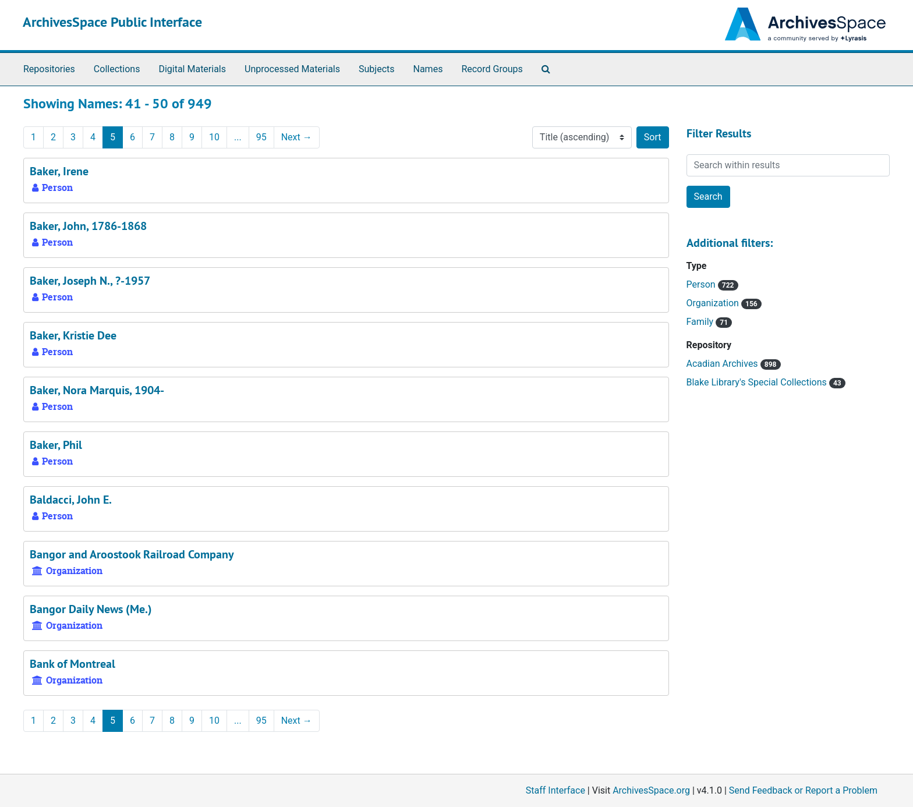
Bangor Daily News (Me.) (91, 609)
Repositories (49, 69)
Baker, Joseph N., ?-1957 (90, 280)
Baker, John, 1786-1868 (88, 225)
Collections (117, 69)
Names (428, 69)
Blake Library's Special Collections (757, 382)
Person (702, 284)
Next (296, 137)
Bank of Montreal (72, 663)
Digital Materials (192, 69)
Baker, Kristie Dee (73, 335)
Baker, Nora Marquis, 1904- (97, 390)
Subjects (376, 69)
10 (214, 137)
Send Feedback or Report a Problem (803, 790)
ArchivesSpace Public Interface (112, 22)
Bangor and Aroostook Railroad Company (132, 554)
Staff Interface (555, 790)
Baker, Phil (56, 444)
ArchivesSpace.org (651, 790)
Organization (713, 303)
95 (261, 137)
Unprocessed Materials (292, 69)
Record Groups (491, 69)
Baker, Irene (59, 171)
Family (701, 321)
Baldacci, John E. (71, 499)
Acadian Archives (723, 363)
